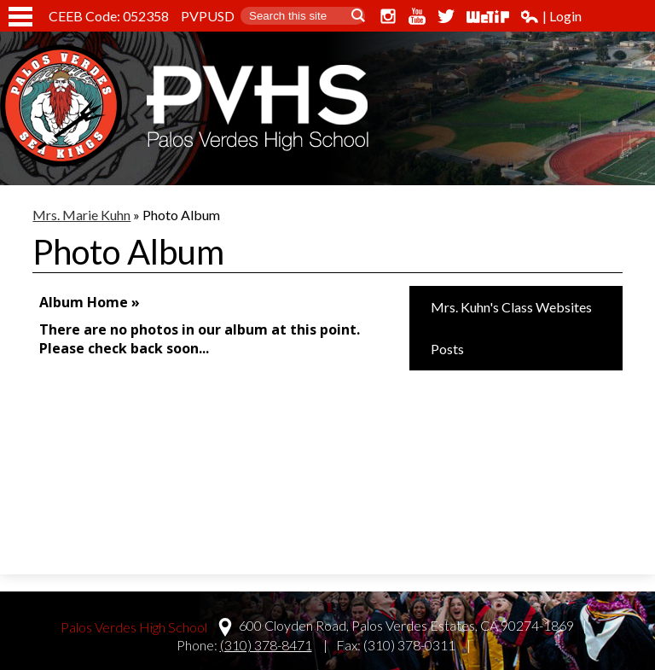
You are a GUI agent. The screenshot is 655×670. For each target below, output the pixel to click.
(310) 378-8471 (266, 645)
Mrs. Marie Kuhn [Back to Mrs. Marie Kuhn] (81, 215)
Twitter (446, 16)
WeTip (488, 16)
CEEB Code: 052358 (109, 16)
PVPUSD (208, 16)
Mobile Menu (20, 16)
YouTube (417, 16)
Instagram (388, 16)
